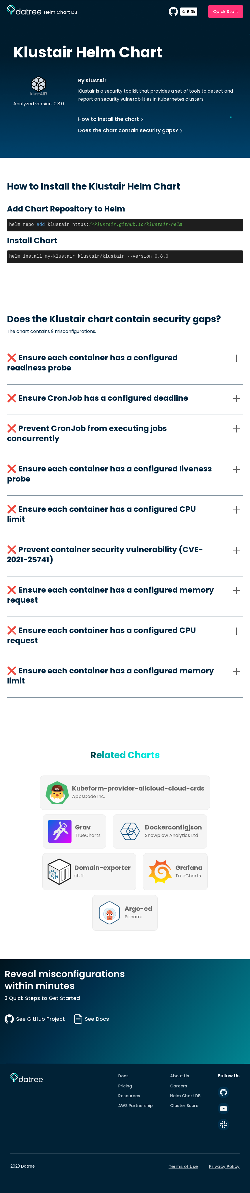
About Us (179, 1076)
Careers (178, 1086)
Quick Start (225, 11)
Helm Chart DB (185, 1096)
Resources (129, 1096)
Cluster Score (184, 1105)
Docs (123, 1076)
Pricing (125, 1086)
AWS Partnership (135, 1105)
